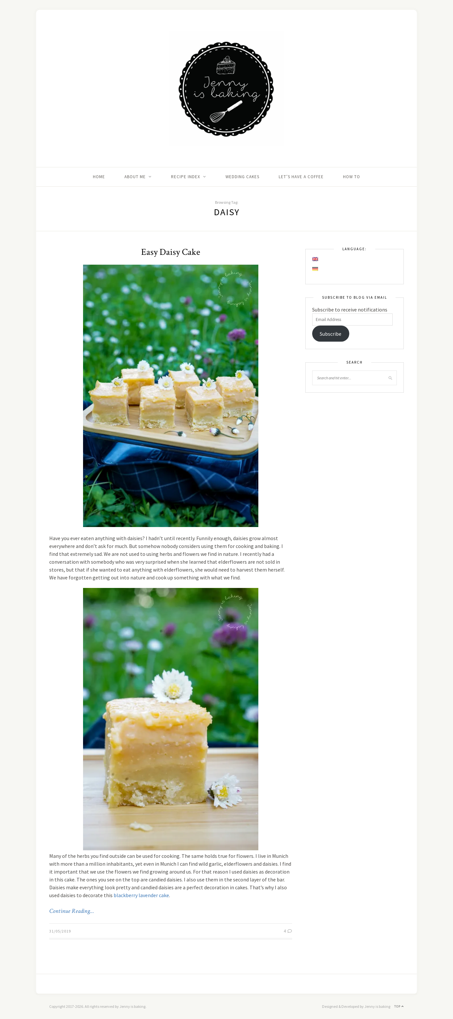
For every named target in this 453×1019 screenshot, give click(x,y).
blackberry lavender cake (141, 895)
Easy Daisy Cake (170, 252)
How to (351, 176)
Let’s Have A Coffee (301, 176)
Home (99, 176)
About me (135, 176)
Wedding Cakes (242, 176)
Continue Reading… (71, 911)
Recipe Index (185, 176)
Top (399, 1006)
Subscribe (330, 333)
